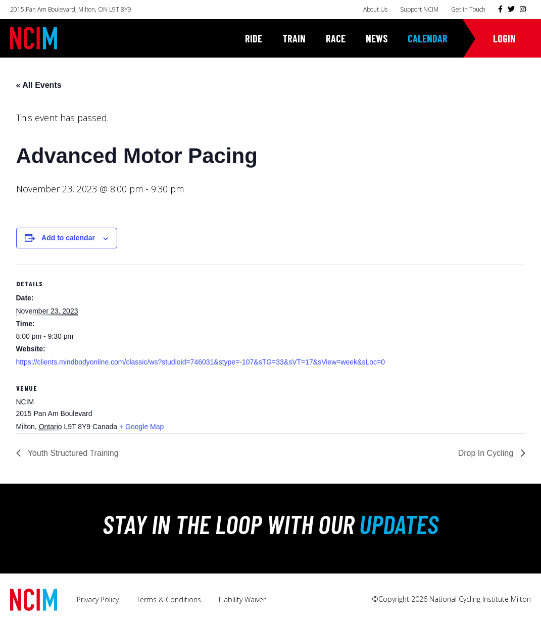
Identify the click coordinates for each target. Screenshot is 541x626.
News (376, 38)
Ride (253, 38)
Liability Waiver (242, 599)
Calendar (428, 38)
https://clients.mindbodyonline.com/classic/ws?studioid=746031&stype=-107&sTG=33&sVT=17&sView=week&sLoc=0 (200, 362)
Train (294, 38)
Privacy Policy (98, 599)
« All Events (39, 85)
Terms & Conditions (168, 599)
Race (336, 38)
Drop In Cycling (487, 453)
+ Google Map (141, 427)
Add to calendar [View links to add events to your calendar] (68, 238)
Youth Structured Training (72, 453)
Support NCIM (419, 9)
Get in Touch (468, 9)
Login (504, 38)
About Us (375, 9)
